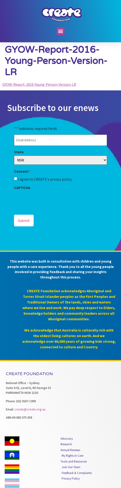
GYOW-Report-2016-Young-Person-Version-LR (39, 84)
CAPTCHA (22, 187)
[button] (60, 31)
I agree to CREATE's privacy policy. (45, 179)
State (19, 152)
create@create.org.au (30, 409)
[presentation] (49, 200)
